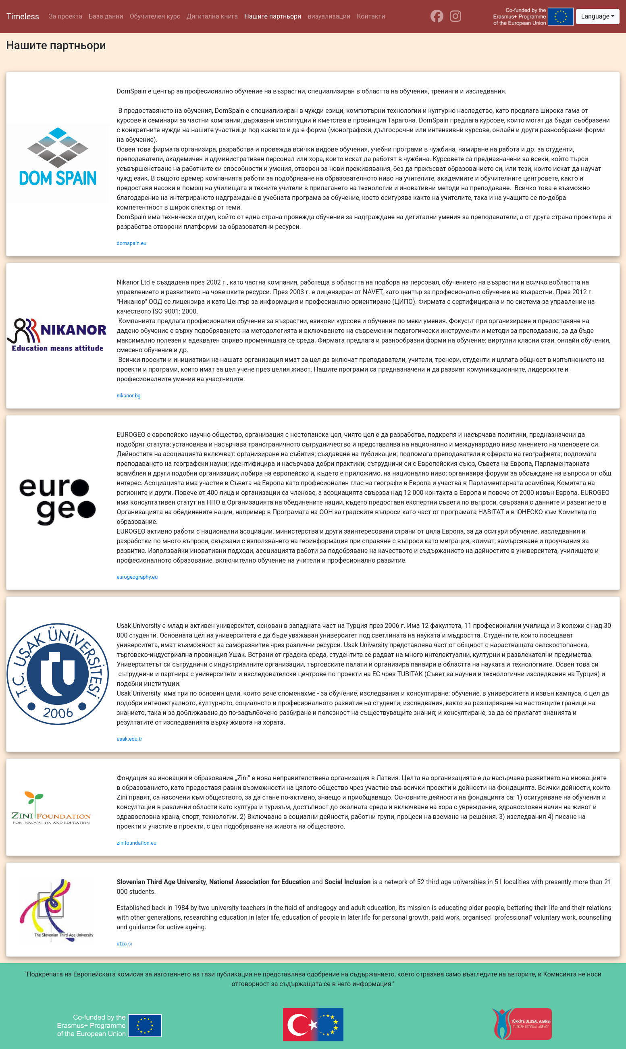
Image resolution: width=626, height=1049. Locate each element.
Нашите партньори (272, 16)
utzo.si (124, 944)
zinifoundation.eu (137, 843)
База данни (106, 16)
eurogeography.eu (137, 577)
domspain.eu (132, 243)
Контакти (371, 16)
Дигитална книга (212, 16)
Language (595, 16)
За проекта (65, 16)
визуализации (329, 16)
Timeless (22, 16)
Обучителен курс (155, 16)
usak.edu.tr (129, 739)
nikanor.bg (129, 396)
